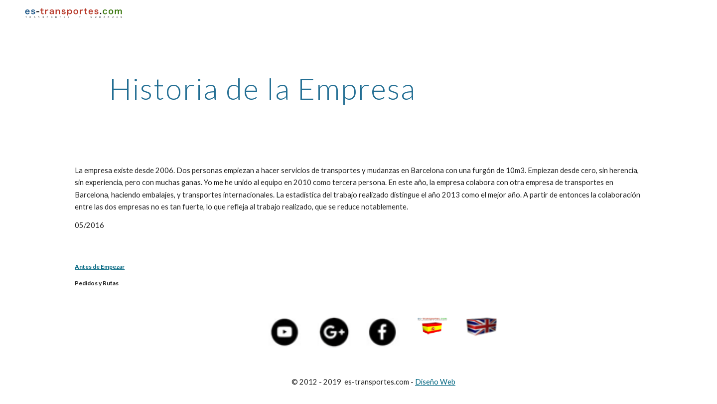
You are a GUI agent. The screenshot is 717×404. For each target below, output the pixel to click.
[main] (262, 88)
